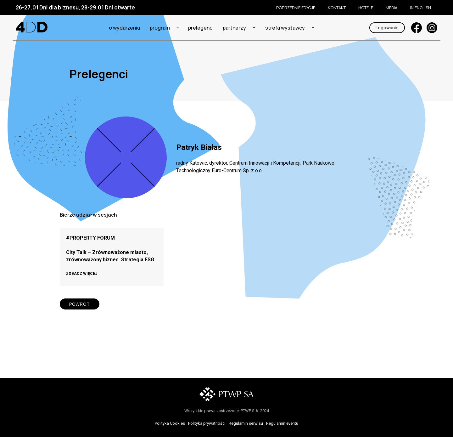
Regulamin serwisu (246, 423)
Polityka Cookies (170, 423)
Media (391, 7)
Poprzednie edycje (295, 7)
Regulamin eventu (282, 423)
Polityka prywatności (207, 423)
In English (420, 7)
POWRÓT (79, 304)
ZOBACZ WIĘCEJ (81, 273)
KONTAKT (337, 7)
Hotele (365, 7)
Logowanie (387, 28)
